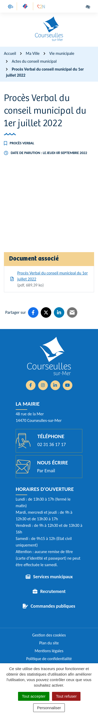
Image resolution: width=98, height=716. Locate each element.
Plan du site (49, 642)
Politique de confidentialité (49, 658)
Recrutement (53, 591)
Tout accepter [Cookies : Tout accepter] (33, 696)
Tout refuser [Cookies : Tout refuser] (66, 696)
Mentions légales (49, 650)
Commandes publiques (53, 606)
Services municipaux (53, 577)
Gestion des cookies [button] (49, 635)
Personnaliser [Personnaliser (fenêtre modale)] (49, 708)
